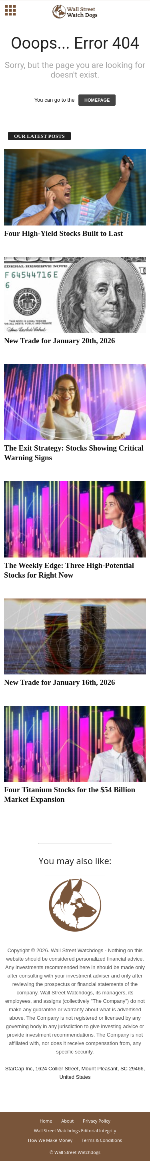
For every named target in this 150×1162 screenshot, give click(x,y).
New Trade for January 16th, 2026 (59, 682)
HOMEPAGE (97, 100)
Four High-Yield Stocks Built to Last (63, 233)
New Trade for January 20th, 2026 (59, 340)
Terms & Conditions (102, 1140)
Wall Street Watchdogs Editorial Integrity (75, 1130)
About (67, 1121)
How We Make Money (50, 1140)
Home (46, 1121)
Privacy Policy (96, 1121)
